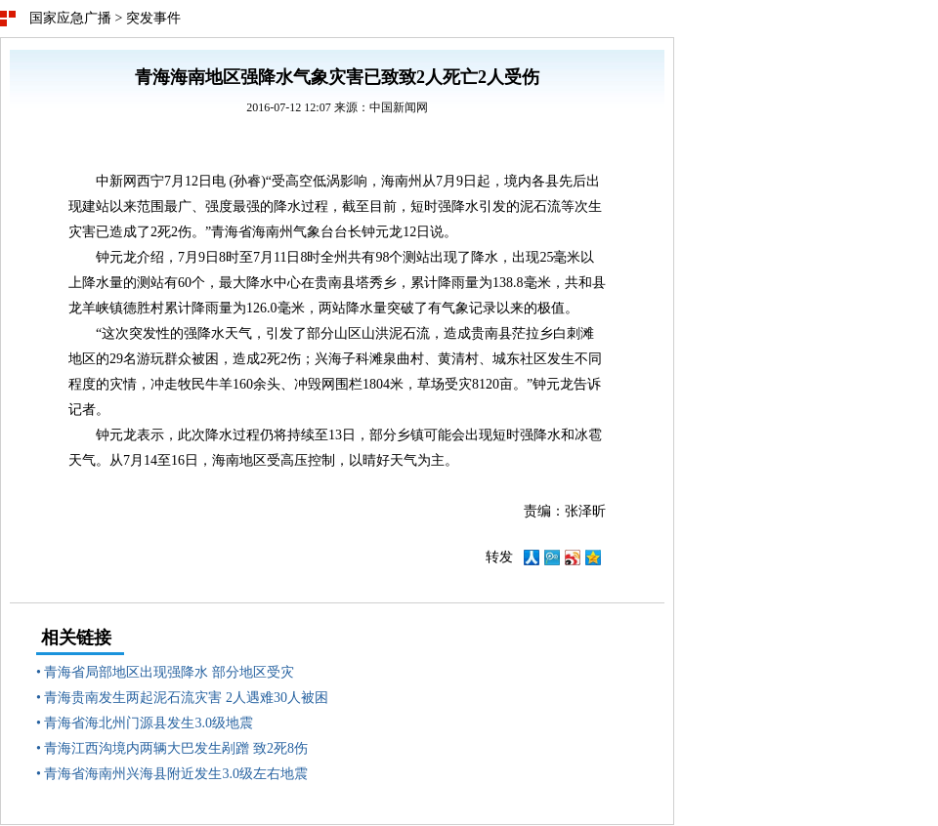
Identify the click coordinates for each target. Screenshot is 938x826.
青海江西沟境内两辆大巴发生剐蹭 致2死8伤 (176, 748)
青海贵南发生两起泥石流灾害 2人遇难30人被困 (186, 697)
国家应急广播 (70, 18)
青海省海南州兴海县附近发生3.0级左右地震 (176, 773)
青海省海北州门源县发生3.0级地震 (148, 723)
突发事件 (153, 18)
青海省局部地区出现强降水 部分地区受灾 (169, 672)
